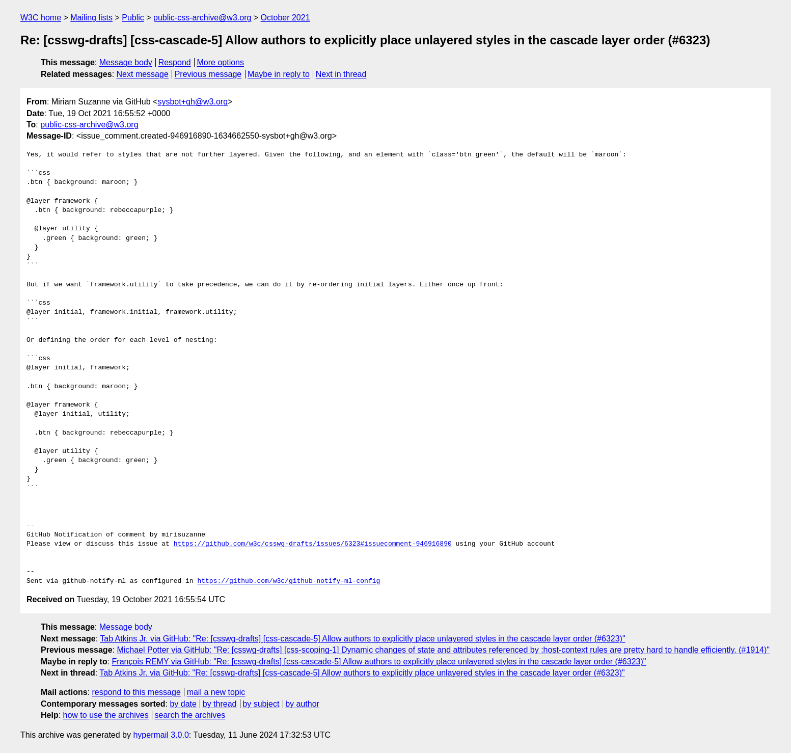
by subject (260, 704)
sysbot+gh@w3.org (192, 101)
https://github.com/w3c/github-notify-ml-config (288, 581)
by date (183, 704)
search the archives (190, 715)
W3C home (40, 17)
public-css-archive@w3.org (202, 17)
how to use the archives (106, 715)
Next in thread (341, 74)
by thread (220, 704)
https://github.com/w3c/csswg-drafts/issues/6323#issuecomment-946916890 (313, 544)
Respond (174, 62)
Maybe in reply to (279, 74)
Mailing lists (91, 17)
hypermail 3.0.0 (160, 735)
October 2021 (285, 17)
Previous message (208, 74)
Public (133, 17)
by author (302, 704)
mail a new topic (216, 692)
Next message (143, 74)
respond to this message (136, 692)
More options (220, 62)
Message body (125, 62)
